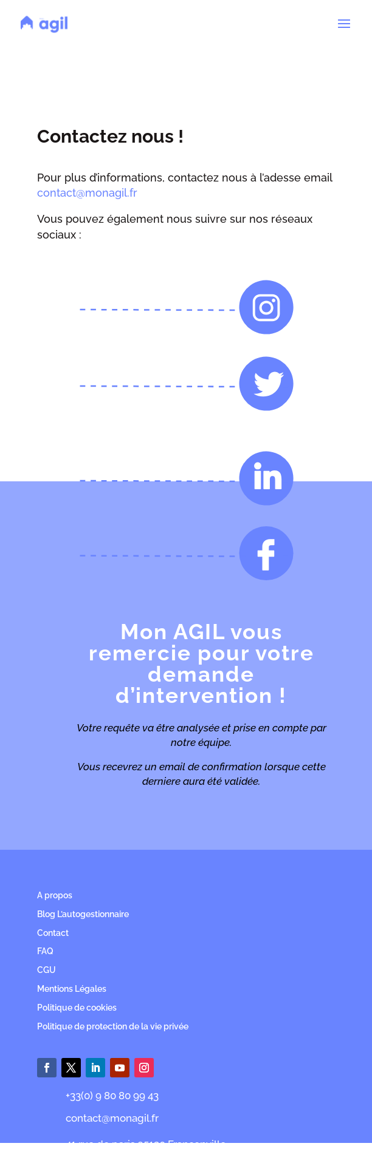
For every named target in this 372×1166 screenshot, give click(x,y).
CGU (46, 970)
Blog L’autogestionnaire (83, 914)
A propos (54, 895)
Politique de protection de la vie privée (112, 1026)
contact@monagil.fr (87, 192)
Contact (53, 933)
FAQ (45, 951)
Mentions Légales (71, 989)
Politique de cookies (77, 1007)
